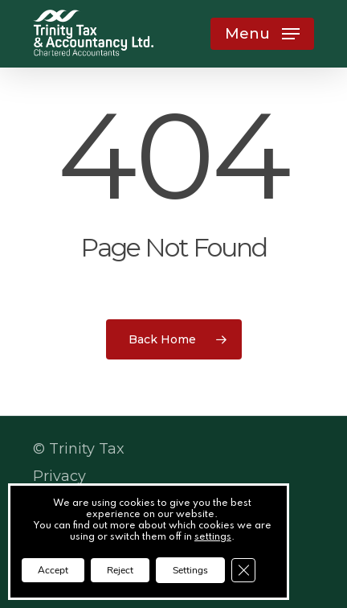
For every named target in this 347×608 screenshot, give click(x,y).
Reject (120, 570)
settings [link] (212, 537)
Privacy (59, 476)
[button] (262, 34)
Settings (190, 570)
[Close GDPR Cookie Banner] (243, 570)
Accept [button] (53, 570)
